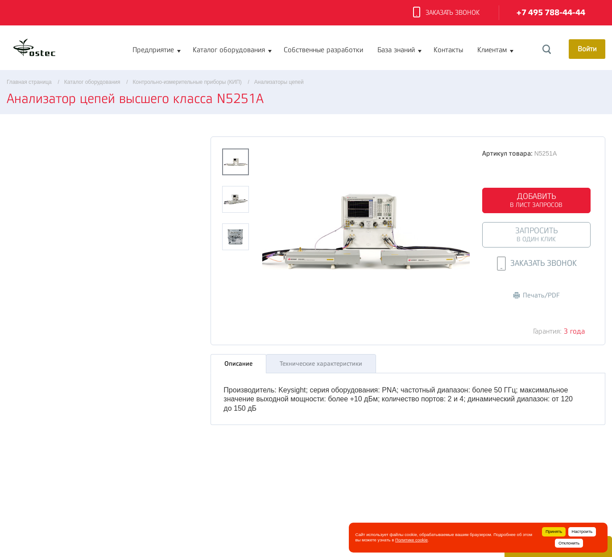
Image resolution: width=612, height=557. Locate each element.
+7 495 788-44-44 (551, 12)
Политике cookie (411, 539)
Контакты (448, 50)
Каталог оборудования (229, 50)
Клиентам (492, 50)
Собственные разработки (323, 50)
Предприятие (153, 50)
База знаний (396, 50)
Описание (238, 363)
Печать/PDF (536, 295)
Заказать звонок (446, 12)
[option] (366, 230)
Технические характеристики (321, 363)
